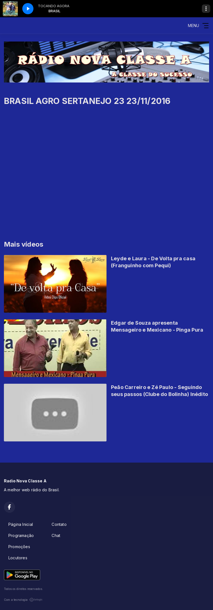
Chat (56, 535)
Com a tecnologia (23, 600)
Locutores (17, 557)
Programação (21, 535)
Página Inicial (20, 524)
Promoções (19, 546)
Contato (59, 524)
